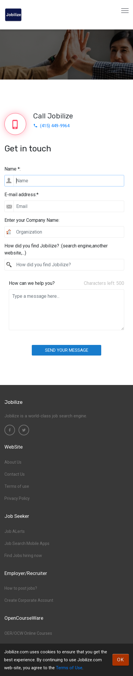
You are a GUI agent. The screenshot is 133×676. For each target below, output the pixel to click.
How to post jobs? (20, 588)
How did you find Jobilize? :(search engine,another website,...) (56, 249)
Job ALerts (14, 531)
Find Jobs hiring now (23, 555)
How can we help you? (32, 283)
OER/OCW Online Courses (28, 633)
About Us (12, 462)
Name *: (12, 169)
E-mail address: (21, 194)
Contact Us (14, 474)
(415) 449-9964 (51, 125)
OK (120, 659)
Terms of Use (69, 667)
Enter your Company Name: (31, 220)
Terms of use (16, 486)
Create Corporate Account (28, 600)
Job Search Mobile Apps (26, 543)
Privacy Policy (17, 498)
